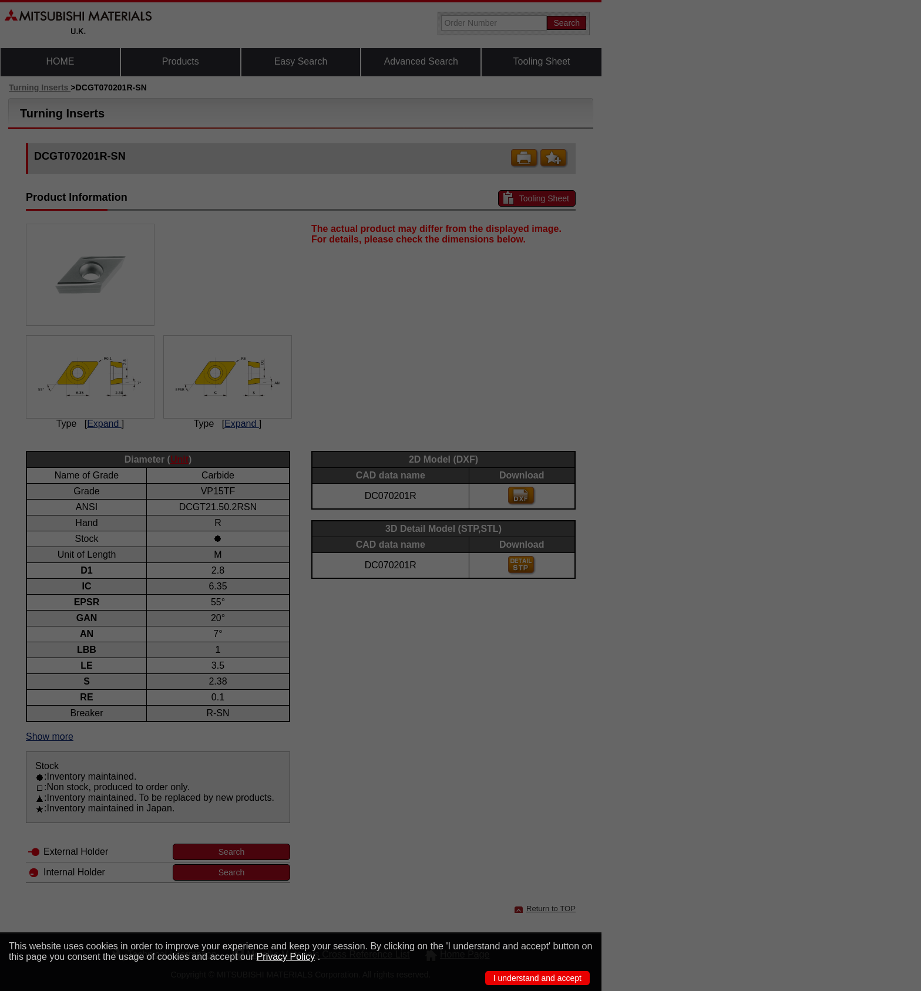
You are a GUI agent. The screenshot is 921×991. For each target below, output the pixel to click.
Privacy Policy (286, 957)
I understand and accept (537, 978)
